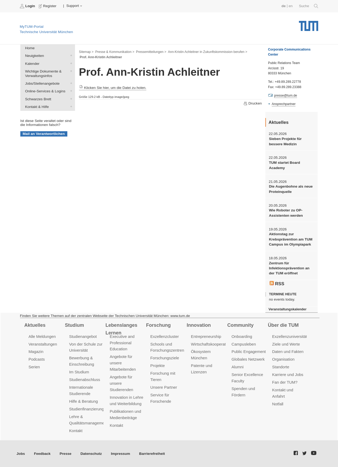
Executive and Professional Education (122, 342)
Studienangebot (83, 336)
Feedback (42, 454)
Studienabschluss (84, 379)
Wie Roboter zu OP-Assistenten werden (286, 212)
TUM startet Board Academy (284, 165)
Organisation (283, 359)
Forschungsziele (164, 358)
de (283, 6)
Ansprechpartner (283, 104)
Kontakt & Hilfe (70, 106)
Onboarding (242, 336)
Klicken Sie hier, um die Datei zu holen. (113, 88)
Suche (308, 6)
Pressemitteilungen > (151, 52)
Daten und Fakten (288, 351)
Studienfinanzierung (86, 409)
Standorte (280, 367)
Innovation (199, 325)
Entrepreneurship (206, 336)
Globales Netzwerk (248, 359)
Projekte (157, 365)
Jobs (21, 454)
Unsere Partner (163, 387)
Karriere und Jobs (287, 374)
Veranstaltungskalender (288, 309)
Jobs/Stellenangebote (70, 83)
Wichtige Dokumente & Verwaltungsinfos (70, 70)
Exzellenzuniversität (289, 336)
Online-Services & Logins (70, 91)
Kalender (70, 63)
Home (30, 48)
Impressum (120, 454)
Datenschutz (91, 454)
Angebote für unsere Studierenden (121, 383)
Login (28, 6)
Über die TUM (283, 325)
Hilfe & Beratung (83, 401)
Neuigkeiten (70, 55)
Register (48, 6)
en (291, 6)
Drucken (252, 103)
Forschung (158, 325)
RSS (277, 283)
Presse (66, 454)
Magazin (36, 351)
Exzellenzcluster (164, 336)
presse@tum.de (285, 95)
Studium (74, 325)
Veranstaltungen (43, 344)
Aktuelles (34, 325)
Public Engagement (249, 351)
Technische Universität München (308, 24)
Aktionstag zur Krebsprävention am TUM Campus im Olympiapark (290, 239)
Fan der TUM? (285, 382)
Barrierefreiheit (152, 454)
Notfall (277, 404)
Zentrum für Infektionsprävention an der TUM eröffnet (289, 268)
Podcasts (37, 359)
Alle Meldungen (42, 336)
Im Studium (79, 372)
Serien (34, 367)
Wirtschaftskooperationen (213, 344)
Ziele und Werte (286, 344)
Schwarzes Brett (70, 98)
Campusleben (244, 344)
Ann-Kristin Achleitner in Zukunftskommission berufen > (207, 52)
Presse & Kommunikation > (114, 52)
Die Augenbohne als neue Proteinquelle (291, 188)
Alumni (238, 367)
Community (240, 325)
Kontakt (76, 430)
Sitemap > (86, 52)
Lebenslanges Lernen (121, 329)
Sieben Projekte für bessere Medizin (285, 141)
